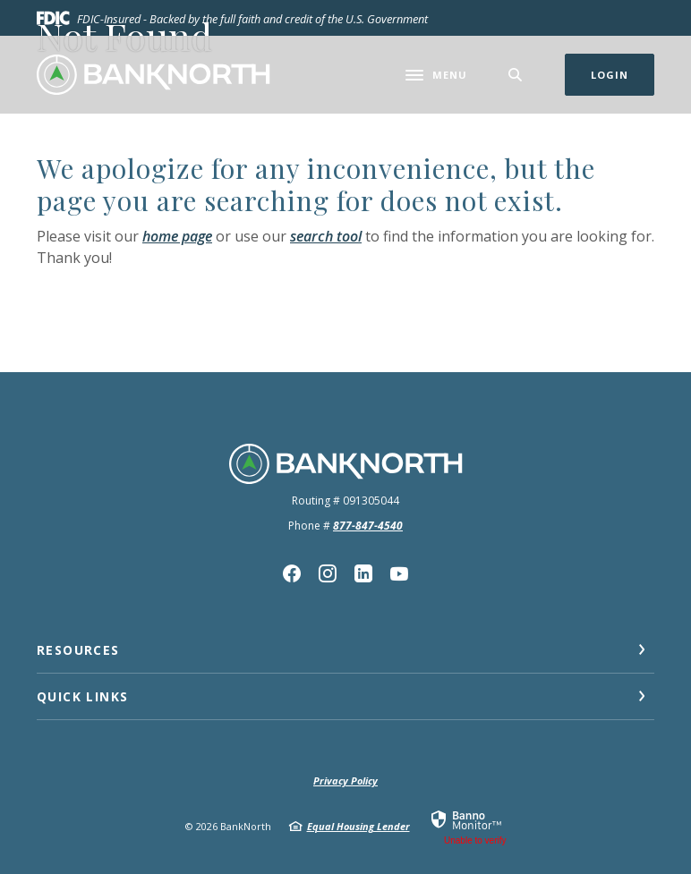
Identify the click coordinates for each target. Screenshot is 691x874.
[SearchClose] (515, 74)
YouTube (399, 573)
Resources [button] (78, 649)
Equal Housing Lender (358, 826)
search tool (326, 236)
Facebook (292, 573)
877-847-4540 (368, 525)
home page (177, 236)
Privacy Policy (345, 780)
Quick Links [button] (82, 696)
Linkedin (363, 573)
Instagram (328, 573)
